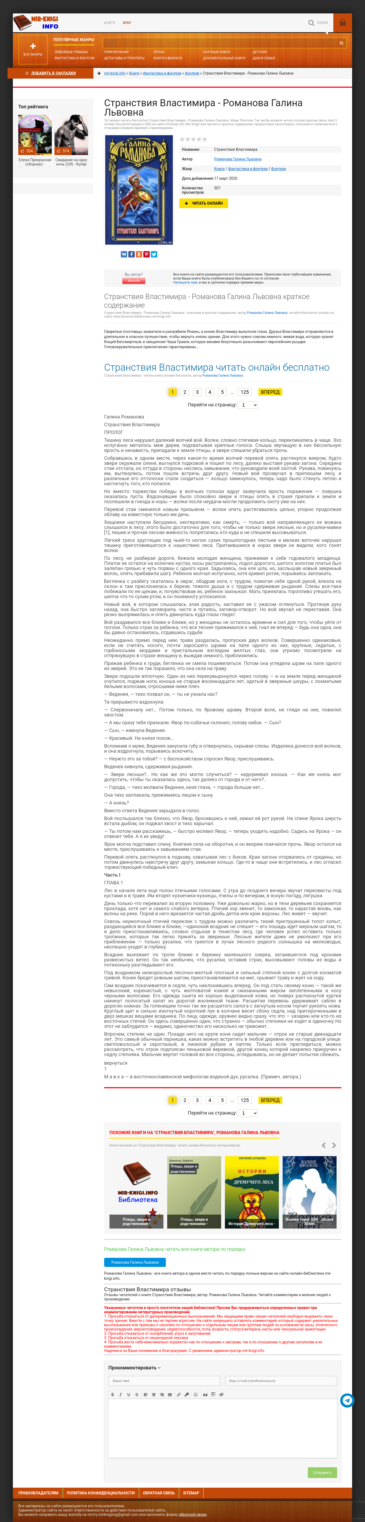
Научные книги (216, 52)
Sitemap (191, 1493)
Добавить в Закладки (50, 73)
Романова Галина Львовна (237, 159)
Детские (260, 52)
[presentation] (112, 1394)
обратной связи (193, 1514)
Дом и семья (264, 58)
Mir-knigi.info (53, 22)
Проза (159, 52)
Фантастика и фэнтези (74, 58)
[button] (112, 1394)
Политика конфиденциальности (101, 1493)
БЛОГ (127, 23)
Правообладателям (38, 1493)
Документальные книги (224, 58)
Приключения (116, 52)
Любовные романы (71, 52)
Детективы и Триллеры (124, 58)
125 (245, 392)
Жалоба (134, 281)
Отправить (322, 1472)
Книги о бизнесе (168, 58)
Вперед (270, 392)
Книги (109, 23)
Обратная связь (159, 1493)
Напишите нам (185, 282)
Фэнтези (278, 169)
